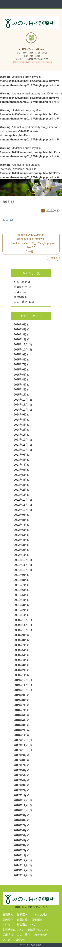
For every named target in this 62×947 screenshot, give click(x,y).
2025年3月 (20, 384)
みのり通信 (20, 301)
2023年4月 (20, 479)
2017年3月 (20, 785)
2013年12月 (21, 870)
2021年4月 (20, 599)
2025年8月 (20, 359)
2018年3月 (20, 725)
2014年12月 (21, 865)
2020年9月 (20, 635)
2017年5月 (20, 775)
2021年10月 (21, 570)
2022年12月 (21, 499)
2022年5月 (20, 534)
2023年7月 (20, 464)
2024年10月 (21, 409)
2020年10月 (21, 630)
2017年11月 (21, 745)
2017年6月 (20, 770)
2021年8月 (20, 580)
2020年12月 (21, 620)
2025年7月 (20, 364)
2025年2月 (20, 389)
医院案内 (7, 914)
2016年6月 (20, 830)
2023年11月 (21, 444)
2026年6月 (20, 324)
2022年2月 (20, 549)
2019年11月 (21, 685)
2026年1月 (20, 339)
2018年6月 (20, 715)
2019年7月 (20, 705)
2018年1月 (20, 735)
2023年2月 (20, 489)
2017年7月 (20, 765)
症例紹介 (19, 296)
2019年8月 (20, 700)
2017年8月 (20, 760)
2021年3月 (20, 605)
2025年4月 (20, 379)
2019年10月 (21, 690)
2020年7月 (20, 645)
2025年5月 (20, 374)
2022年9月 (20, 514)
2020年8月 (20, 640)
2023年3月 (20, 484)
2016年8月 (20, 820)
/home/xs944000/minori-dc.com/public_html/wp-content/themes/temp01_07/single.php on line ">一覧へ (31, 243)
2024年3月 (20, 424)
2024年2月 (20, 429)
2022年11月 (21, 504)
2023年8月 (20, 459)
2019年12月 (21, 680)
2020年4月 (20, 660)
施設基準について (38, 929)
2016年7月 (20, 825)
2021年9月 (20, 574)
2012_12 (7, 219)
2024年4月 (20, 419)
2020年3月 (20, 665)
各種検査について (13, 929)
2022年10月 (21, 509)
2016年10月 (21, 810)
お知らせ (19, 281)
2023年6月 (20, 469)
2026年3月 (20, 334)
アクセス (7, 924)
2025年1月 (20, 394)
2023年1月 (20, 494)
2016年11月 (21, 805)
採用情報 (7, 934)
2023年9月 (20, 454)
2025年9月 (20, 354)
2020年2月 (20, 670)
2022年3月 (20, 544)
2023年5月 (20, 474)
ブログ (18, 291)
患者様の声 (20, 286)
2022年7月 (20, 524)
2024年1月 (20, 434)
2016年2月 (20, 850)
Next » (53, 257)
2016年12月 (21, 800)
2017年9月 (20, 755)
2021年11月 (21, 564)
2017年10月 (21, 750)
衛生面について (26, 924)
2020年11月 (21, 625)
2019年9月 (20, 695)
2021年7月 (20, 585)
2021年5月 (20, 595)
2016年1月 (20, 855)
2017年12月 (21, 740)
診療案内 (22, 914)
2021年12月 (21, 560)
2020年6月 (20, 650)
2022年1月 (20, 554)
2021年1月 (20, 615)
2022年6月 (20, 529)
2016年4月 (20, 840)
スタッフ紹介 (40, 914)
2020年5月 (20, 655)
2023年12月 (21, 439)
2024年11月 (21, 404)
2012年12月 (21, 875)
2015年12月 (21, 860)
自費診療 (22, 919)
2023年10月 (21, 449)
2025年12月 (21, 344)
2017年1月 (20, 795)
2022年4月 (20, 539)
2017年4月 (20, 780)
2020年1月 (20, 675)
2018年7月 (20, 710)
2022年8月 (20, 519)
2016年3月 (20, 845)
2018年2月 (20, 730)
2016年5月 (20, 835)
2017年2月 (20, 790)
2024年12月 (21, 399)
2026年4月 (20, 329)
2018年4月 (20, 720)
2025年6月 (20, 369)
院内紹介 (7, 919)
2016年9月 (20, 815)
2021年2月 (20, 610)
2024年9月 (20, 414)
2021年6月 (20, 589)
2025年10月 (21, 349)
